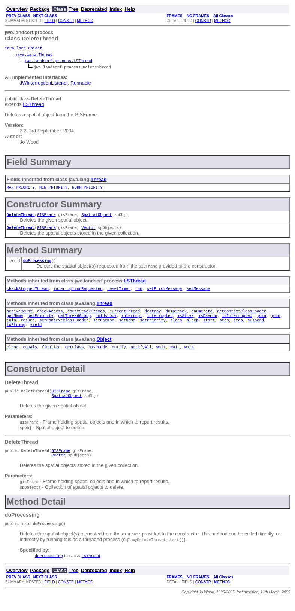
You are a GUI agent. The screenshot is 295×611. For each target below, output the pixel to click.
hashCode (97, 355)
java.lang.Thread (33, 55)
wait (161, 355)
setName (127, 326)
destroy (153, 316)
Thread (99, 180)
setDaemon (103, 326)
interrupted (160, 321)
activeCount (20, 316)
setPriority (153, 326)
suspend (255, 326)
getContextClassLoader (241, 316)
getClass (74, 355)
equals (30, 355)
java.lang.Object (23, 48)
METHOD (85, 21)
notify (119, 355)
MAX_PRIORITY (21, 188)
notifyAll (140, 355)
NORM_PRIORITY (87, 188)
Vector (88, 230)
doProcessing (37, 264)
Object (103, 346)
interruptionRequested (77, 293)
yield (36, 331)
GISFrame (46, 216)
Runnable (80, 83)
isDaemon (207, 321)
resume (27, 326)
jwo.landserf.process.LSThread (58, 61)
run (138, 293)
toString (16, 331)
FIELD (49, 21)
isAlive (185, 321)
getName (15, 321)
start (208, 326)
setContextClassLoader (63, 326)
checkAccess (50, 316)
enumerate (201, 316)
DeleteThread (21, 216)
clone (12, 355)
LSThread (33, 105)
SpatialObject (96, 216)
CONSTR (66, 21)
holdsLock (106, 321)
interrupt (131, 321)
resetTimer (118, 293)
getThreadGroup (74, 321)
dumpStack (176, 316)
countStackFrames (86, 316)
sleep (176, 326)
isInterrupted (237, 321)
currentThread (124, 316)
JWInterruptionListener (44, 83)
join (261, 321)
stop (224, 326)
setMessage (198, 293)
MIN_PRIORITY (53, 188)
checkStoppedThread (28, 293)
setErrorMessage (164, 293)
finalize (51, 355)
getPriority (41, 321)
